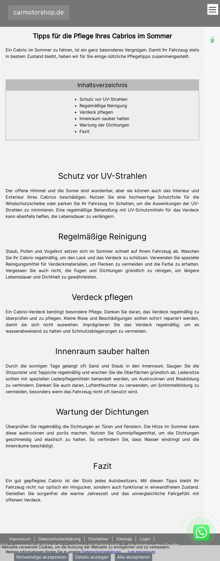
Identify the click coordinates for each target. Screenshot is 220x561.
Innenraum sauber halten (104, 118)
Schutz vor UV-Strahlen (103, 99)
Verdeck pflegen (96, 112)
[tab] (102, 85)
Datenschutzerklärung (101, 551)
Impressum (20, 538)
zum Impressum (141, 551)
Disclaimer (98, 538)
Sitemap (124, 538)
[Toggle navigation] (212, 9)
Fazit (84, 131)
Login (145, 538)
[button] (102, 85)
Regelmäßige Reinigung (103, 105)
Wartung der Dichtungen (104, 125)
